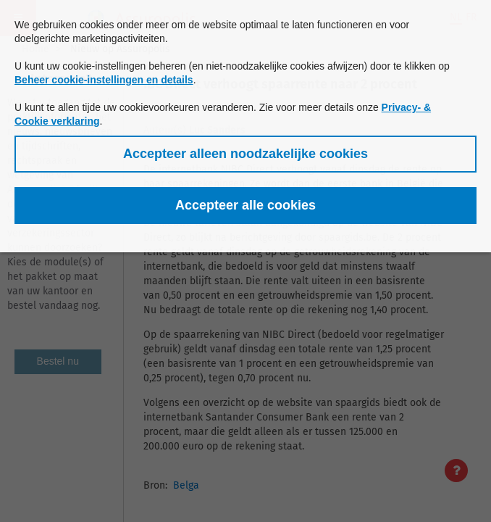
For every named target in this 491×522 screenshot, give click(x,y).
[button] (245, 154)
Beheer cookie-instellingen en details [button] (103, 80)
